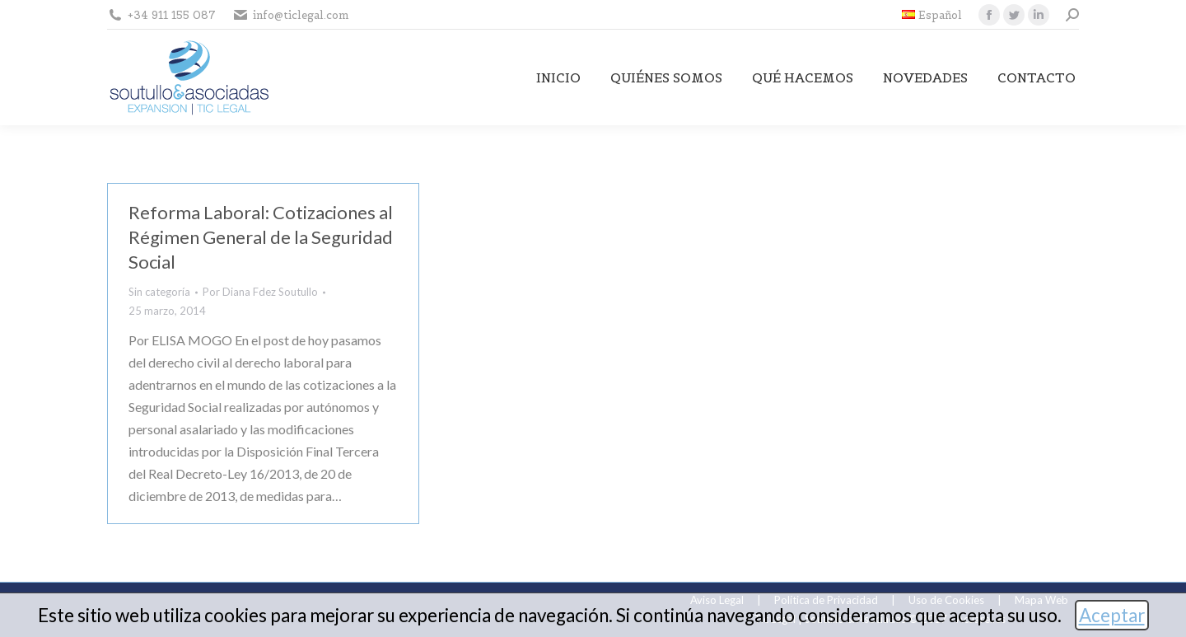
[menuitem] (932, 15)
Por (260, 291)
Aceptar (1112, 615)
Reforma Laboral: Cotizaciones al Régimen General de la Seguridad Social (260, 237)
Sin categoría (159, 291)
